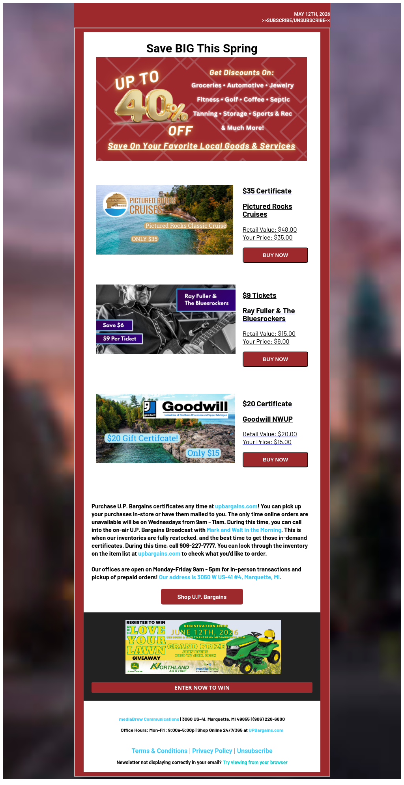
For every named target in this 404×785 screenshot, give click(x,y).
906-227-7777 (197, 545)
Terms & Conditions (159, 751)
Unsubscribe (255, 751)
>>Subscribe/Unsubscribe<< (296, 20)
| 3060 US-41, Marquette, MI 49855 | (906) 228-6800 (202, 719)
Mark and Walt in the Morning (244, 529)
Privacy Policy (212, 751)
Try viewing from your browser (255, 762)
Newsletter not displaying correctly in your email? (169, 762)
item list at (123, 553)
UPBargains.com (266, 730)
